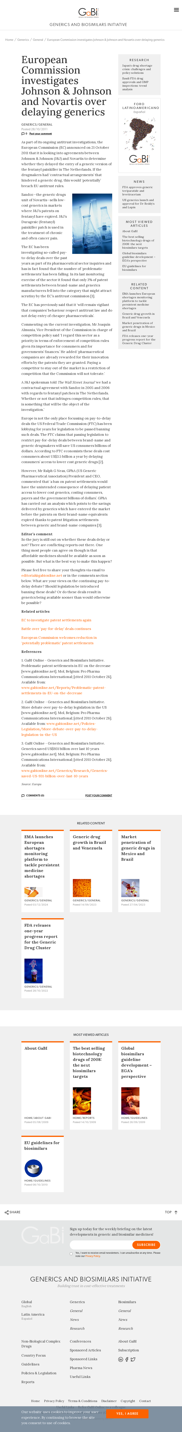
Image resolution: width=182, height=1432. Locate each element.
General (38, 39)
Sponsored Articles (85, 1350)
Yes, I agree (127, 1413)
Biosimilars (127, 1302)
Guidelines (30, 1364)
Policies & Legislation (38, 1373)
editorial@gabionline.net (41, 575)
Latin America (42, 1316)
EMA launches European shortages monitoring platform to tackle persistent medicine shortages (138, 301)
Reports (27, 1382)
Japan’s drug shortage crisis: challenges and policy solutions (137, 69)
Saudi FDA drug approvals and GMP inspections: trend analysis (135, 84)
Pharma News (81, 1368)
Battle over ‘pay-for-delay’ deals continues (56, 629)
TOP (171, 1212)
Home (9, 39)
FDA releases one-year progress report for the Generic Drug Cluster (139, 339)
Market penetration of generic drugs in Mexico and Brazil (138, 326)
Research (77, 1328)
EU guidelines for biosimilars (134, 268)
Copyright (128, 1401)
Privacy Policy (92, 1256)
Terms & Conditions (82, 1401)
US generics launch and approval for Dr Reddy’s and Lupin (138, 203)
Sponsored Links (83, 1359)
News (74, 1319)
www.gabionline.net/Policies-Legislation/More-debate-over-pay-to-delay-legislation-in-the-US (59, 729)
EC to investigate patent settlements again (56, 620)
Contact (145, 1401)
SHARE (13, 1212)
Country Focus (33, 1355)
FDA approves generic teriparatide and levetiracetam (137, 190)
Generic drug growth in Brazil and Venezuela (138, 315)
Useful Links (80, 1377)
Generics (23, 39)
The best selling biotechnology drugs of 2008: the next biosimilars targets (138, 242)
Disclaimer (109, 1401)
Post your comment (40, 133)
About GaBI (130, 231)
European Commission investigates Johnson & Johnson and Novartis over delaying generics (105, 39)
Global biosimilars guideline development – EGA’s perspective (138, 256)
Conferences (80, 1341)
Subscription (128, 1350)
